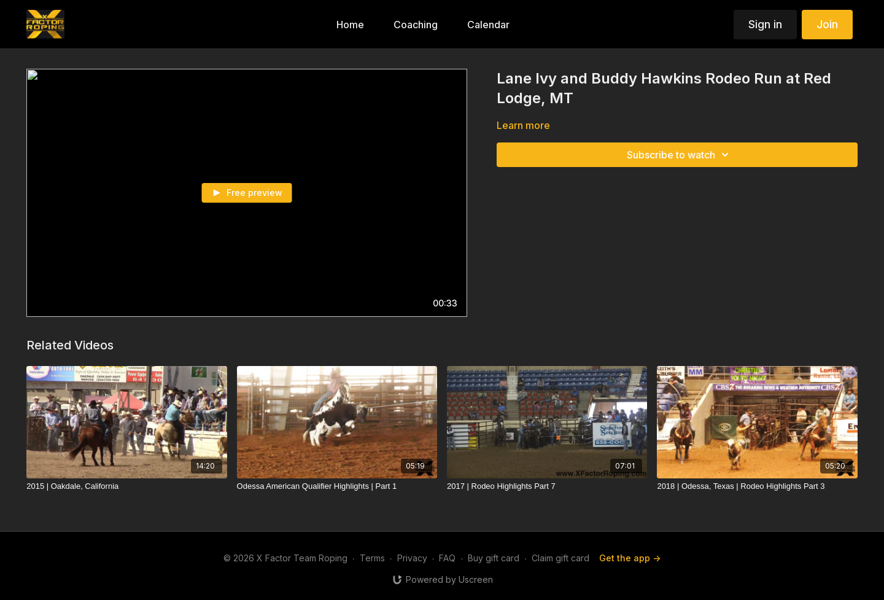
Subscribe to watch (679, 154)
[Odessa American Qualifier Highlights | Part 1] (337, 486)
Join (827, 24)
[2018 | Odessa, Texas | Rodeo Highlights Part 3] (757, 486)
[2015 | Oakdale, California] (126, 486)
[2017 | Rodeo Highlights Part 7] (547, 486)
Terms (372, 558)
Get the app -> (630, 558)
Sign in (765, 24)
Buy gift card (493, 558)
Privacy (412, 558)
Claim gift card (560, 558)
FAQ (447, 558)
